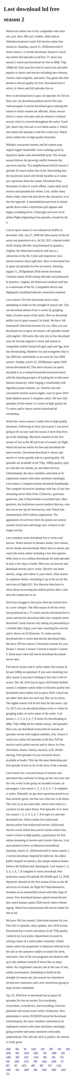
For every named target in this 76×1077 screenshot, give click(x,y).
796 (35, 1061)
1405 (54, 1069)
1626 (8, 1049)
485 (45, 1057)
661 (17, 1049)
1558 (8, 1053)
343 (17, 1069)
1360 (8, 1057)
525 (63, 1053)
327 (45, 1053)
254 (42, 1049)
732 (62, 1057)
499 (17, 1057)
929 (68, 1049)
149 (53, 1057)
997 (7, 1065)
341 (59, 1049)
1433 (33, 1049)
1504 (54, 1053)
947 (17, 1053)
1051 (36, 1053)
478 (7, 1061)
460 (33, 1065)
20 (15, 1065)
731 (7, 1073)
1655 (16, 1061)
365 (51, 1049)
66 (25, 1049)
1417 (26, 1057)
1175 (26, 1061)
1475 (24, 1065)
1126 (59, 1065)
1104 (44, 1069)
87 (62, 1061)
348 (35, 1069)
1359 (8, 1069)
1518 (36, 1057)
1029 (44, 1061)
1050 (54, 1061)
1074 (63, 1069)
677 (50, 1065)
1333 (26, 1053)
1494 (26, 1069)
